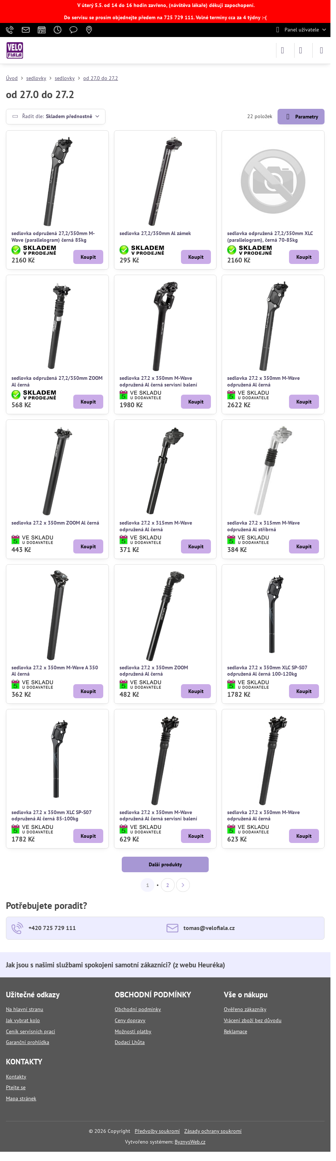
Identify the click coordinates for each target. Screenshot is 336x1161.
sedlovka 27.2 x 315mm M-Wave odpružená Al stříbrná (263, 526)
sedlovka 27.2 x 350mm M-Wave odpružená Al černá (263, 381)
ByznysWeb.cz (190, 1141)
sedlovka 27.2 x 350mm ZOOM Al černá (55, 522)
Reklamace (235, 1031)
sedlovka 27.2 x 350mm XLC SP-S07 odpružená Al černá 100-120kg (267, 670)
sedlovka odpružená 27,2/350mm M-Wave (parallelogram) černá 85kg (53, 236)
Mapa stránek (21, 1098)
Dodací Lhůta (130, 1042)
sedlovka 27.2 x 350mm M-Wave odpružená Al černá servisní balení (158, 381)
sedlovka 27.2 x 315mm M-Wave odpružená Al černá (156, 526)
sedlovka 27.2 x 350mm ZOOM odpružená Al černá (154, 670)
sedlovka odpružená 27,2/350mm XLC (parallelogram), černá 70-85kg (270, 236)
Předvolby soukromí (157, 1131)
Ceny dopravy (130, 1020)
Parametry (301, 117)
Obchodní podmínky (138, 1009)
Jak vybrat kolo (23, 1020)
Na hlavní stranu (24, 1009)
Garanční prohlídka (27, 1042)
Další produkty (165, 864)
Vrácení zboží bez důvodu (253, 1020)
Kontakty (16, 1076)
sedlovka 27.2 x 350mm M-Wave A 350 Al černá (54, 670)
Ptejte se (16, 1087)
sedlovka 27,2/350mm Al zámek (155, 233)
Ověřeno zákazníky (245, 1009)
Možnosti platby (133, 1031)
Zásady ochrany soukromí (213, 1131)
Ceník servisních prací (30, 1031)
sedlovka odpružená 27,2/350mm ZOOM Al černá (57, 381)
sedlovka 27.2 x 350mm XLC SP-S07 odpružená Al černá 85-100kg (51, 815)
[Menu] (321, 50)
